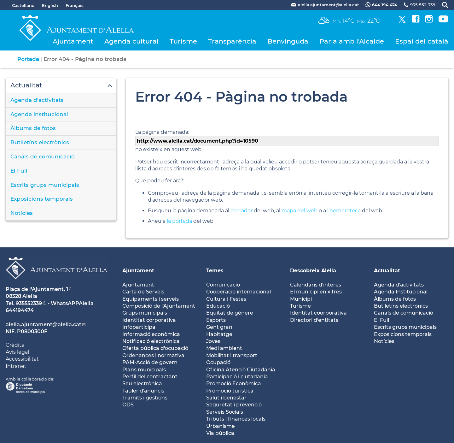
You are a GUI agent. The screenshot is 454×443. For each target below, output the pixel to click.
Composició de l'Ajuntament (158, 306)
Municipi (301, 299)
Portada (28, 59)
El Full (18, 171)
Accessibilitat (22, 359)
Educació (218, 306)
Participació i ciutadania (237, 377)
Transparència (232, 41)
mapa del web (299, 211)
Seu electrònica (142, 384)
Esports (216, 320)
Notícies (21, 213)
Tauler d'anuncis (143, 391)
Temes (215, 271)
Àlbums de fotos (33, 128)
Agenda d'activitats (37, 100)
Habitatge (219, 334)
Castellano (23, 5)
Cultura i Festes (226, 299)
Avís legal (17, 352)
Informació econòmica (151, 334)
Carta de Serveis (143, 292)
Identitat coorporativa (318, 313)
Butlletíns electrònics (39, 142)
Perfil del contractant (150, 377)
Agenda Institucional (39, 114)
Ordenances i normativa (153, 355)
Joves (213, 341)
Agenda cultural (131, 41)
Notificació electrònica (151, 341)
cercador (241, 211)
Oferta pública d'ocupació (155, 348)
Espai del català (421, 41)
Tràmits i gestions (144, 398)
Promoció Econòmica (233, 384)
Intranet (16, 366)
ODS (128, 405)
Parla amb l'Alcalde (351, 41)
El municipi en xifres (316, 292)
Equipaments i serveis (150, 299)
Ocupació (218, 362)
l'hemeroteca (344, 211)
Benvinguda (287, 41)
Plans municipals (144, 370)
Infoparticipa (138, 327)
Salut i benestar (226, 398)
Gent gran (219, 327)
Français (75, 5)
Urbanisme (220, 426)
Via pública (220, 433)
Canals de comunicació (42, 156)
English (50, 5)
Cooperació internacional (238, 292)
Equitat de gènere (229, 313)
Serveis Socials (224, 412)
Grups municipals (144, 313)
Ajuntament (73, 41)
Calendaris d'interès (315, 285)
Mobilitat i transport (231, 355)
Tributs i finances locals (235, 419)
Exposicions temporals (41, 199)
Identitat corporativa (149, 320)
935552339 (29, 303)
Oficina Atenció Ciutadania (240, 370)
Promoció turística (229, 391)
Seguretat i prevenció (234, 405)
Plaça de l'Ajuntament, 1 (37, 289)
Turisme (183, 41)
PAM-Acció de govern (150, 362)
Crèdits (15, 345)
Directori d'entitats (314, 320)
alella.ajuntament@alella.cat (43, 325)
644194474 (20, 310)
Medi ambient (224, 348)
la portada (179, 221)
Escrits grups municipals (44, 185)
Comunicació (223, 285)
